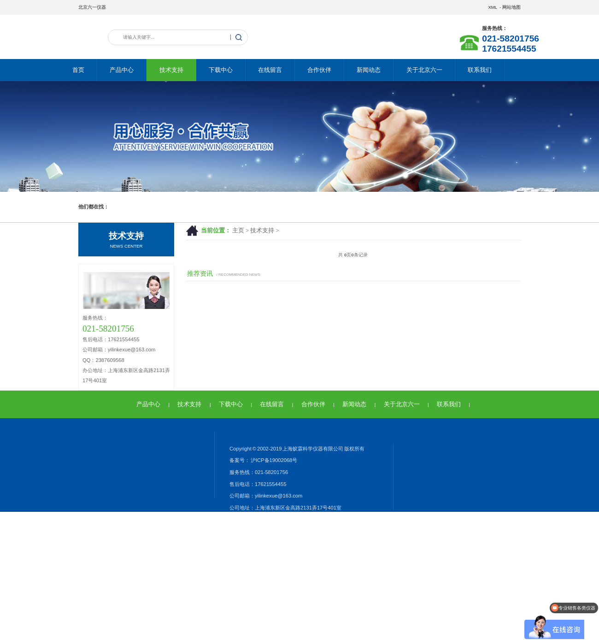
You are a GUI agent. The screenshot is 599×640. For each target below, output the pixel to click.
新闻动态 (369, 69)
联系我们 (480, 69)
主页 (238, 230)
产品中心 (122, 69)
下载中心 (221, 69)
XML (492, 7)
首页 (78, 69)
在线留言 (270, 69)
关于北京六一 (424, 69)
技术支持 (171, 69)
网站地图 (511, 7)
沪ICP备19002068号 (273, 460)
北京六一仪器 (92, 7)
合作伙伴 (319, 69)
